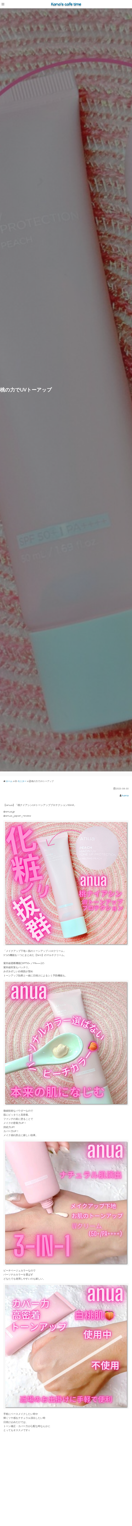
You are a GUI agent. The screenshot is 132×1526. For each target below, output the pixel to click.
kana (125, 795)
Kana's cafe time (66, 4)
